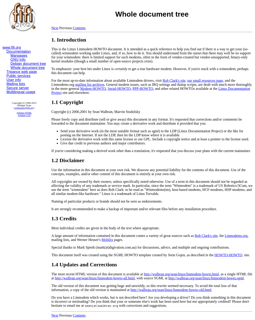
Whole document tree (28, 68)
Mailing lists (16, 84)
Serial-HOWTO (119, 88)
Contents (79, 28)
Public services (19, 76)
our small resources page (205, 80)
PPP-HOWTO (142, 88)
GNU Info (18, 60)
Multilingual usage (21, 92)
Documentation (19, 51)
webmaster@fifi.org (24, 108)
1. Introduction (68, 40)
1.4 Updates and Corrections (84, 264)
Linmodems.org (236, 236)
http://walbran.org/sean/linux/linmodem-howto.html (181, 274)
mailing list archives (89, 84)
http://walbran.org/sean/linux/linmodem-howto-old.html (170, 290)
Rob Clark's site (174, 80)
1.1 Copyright (67, 102)
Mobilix (107, 240)
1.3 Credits (64, 218)
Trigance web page (22, 72)
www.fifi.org (11, 47)
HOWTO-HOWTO (228, 255)
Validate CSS (24, 115)
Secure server (18, 88)
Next (54, 28)
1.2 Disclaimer (67, 160)
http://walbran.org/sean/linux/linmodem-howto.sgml (206, 278)
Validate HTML (24, 113)
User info (14, 80)
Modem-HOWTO (93, 88)
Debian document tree (28, 64)
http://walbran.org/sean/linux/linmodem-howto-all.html (95, 278)
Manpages (19, 55)
